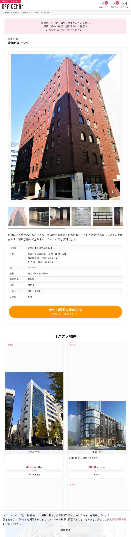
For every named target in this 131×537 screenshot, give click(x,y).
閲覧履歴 (114, 4)
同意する (65, 530)
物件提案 (124, 4)
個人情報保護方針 (117, 519)
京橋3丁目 (16, 12)
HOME (7, 12)
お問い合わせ (65, 29)
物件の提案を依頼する (65, 312)
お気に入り (104, 4)
